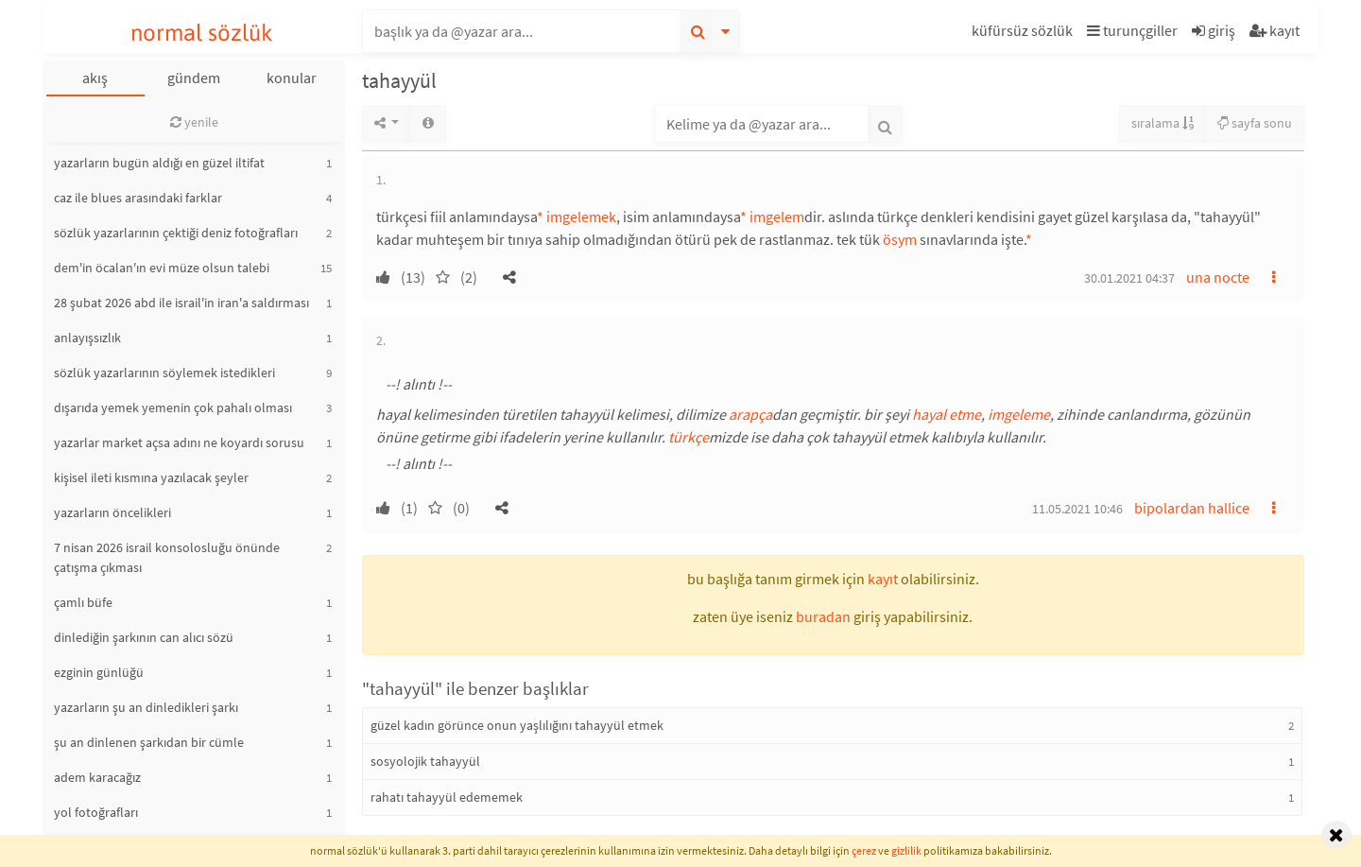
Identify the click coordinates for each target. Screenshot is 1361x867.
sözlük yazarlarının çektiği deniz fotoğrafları (176, 232)
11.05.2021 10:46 (1077, 508)
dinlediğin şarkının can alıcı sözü (143, 637)
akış (95, 77)
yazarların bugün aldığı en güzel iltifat (159, 162)
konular (292, 77)
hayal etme (946, 414)
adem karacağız (97, 777)
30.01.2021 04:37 (1129, 277)
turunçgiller (1132, 30)
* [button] (540, 216)
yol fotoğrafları (96, 812)
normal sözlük (201, 32)
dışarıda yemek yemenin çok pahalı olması (173, 407)
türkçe (688, 436)
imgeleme (1019, 414)
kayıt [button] (883, 578)
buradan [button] (823, 616)
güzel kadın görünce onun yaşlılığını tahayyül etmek (516, 725)
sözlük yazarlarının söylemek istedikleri (164, 372)
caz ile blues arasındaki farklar (138, 197)
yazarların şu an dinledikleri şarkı (146, 707)
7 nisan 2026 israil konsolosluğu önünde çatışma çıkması (167, 557)
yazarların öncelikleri (112, 512)
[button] (1024, 33)
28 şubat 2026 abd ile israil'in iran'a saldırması (181, 302)
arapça (750, 414)
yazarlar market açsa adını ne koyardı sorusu (179, 442)
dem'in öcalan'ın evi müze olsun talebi (161, 267)
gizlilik (906, 850)
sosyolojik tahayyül (425, 761)
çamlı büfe (83, 602)
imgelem (776, 216)
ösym (900, 239)
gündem (193, 77)
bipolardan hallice (1191, 507)
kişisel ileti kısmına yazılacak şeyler (151, 477)
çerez (864, 850)
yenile (194, 121)
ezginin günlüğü (99, 672)
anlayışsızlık (87, 337)
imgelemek (581, 216)
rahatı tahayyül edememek (446, 797)
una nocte (1217, 277)
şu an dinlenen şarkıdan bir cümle (149, 742)
